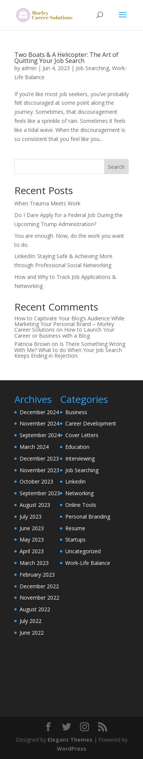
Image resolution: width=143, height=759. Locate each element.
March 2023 (34, 562)
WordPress (71, 748)
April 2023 (32, 551)
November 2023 (39, 470)
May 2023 (32, 539)
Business (76, 412)
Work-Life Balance (87, 562)
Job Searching (92, 68)
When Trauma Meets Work (47, 203)
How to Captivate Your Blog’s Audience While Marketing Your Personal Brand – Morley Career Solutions (69, 324)
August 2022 (35, 609)
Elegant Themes (70, 739)
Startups (75, 539)
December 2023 (39, 458)
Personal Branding (87, 516)
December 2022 (39, 586)
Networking (79, 493)
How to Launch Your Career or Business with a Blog (64, 332)
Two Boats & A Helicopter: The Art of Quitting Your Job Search (66, 57)
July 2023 (31, 516)
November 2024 (39, 423)
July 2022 (31, 620)
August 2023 (35, 504)
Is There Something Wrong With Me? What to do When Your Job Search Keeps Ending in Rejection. (69, 349)
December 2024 (39, 412)
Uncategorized (83, 551)
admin (29, 68)
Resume (75, 528)
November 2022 (39, 597)
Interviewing (80, 458)
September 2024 (40, 435)
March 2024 (34, 446)
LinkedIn (75, 481)
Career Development (90, 423)
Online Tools (80, 504)
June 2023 (32, 528)
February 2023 (37, 574)
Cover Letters (81, 435)
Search (116, 166)
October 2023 (36, 481)
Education (77, 446)
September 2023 (40, 493)
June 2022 (32, 632)
